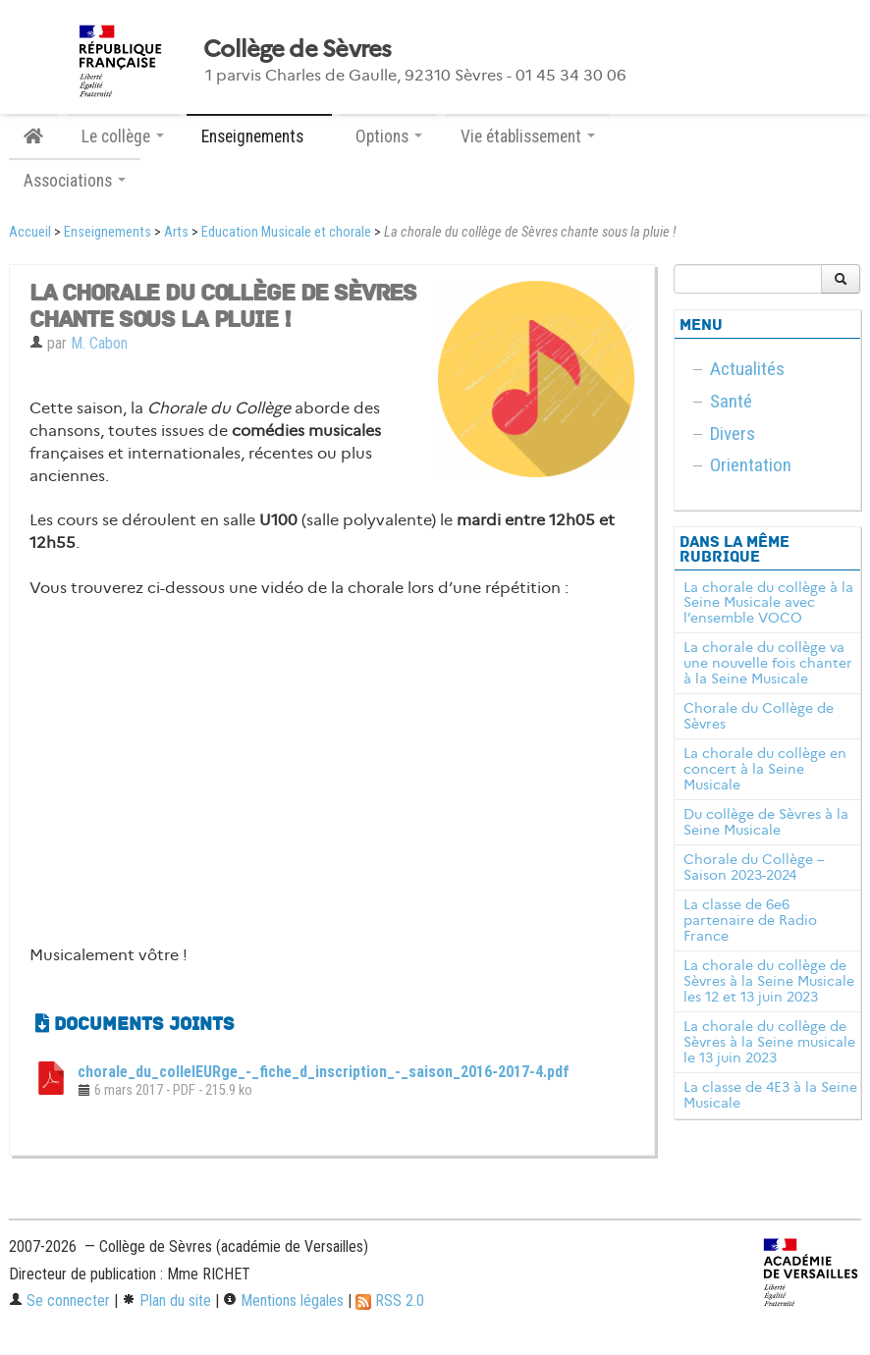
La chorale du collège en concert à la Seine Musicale (764, 768)
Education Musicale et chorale (286, 232)
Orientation (750, 465)
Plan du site (166, 1300)
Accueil (30, 232)
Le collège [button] (123, 136)
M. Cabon (99, 343)
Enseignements (107, 232)
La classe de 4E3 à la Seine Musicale (770, 1094)
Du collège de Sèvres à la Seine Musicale (765, 822)
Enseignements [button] (259, 136)
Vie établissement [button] (528, 136)
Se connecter (59, 1300)
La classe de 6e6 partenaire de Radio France (750, 920)
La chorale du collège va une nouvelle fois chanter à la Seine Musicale (767, 662)
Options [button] (388, 136)
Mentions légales (283, 1300)
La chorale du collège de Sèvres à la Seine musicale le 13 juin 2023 (769, 1041)
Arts (176, 232)
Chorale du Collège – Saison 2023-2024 (754, 867)
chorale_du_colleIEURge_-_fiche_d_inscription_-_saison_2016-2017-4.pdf (324, 1071)
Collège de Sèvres (297, 49)
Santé (731, 401)
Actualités (747, 368)
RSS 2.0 (389, 1300)
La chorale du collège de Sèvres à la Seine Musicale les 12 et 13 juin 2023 (768, 980)
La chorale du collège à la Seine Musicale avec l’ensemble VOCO (768, 602)
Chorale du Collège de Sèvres (758, 715)
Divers (732, 433)
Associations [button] (75, 180)
